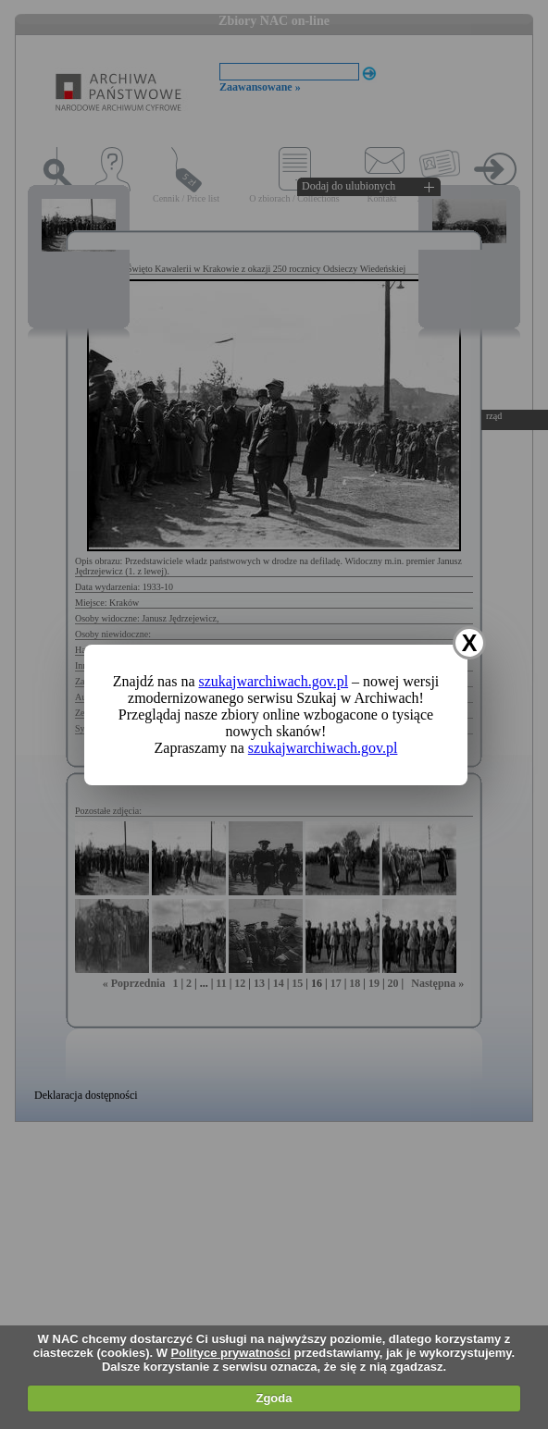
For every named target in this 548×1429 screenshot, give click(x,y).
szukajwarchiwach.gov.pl (274, 681)
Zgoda (273, 1398)
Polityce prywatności (231, 1353)
